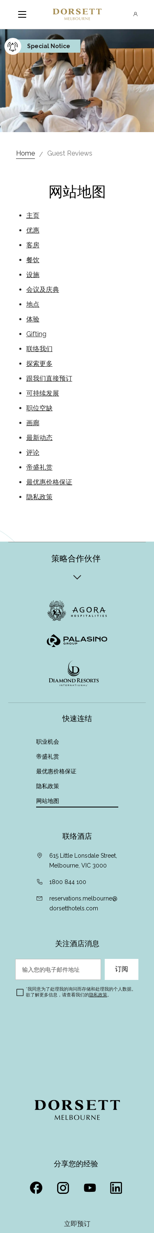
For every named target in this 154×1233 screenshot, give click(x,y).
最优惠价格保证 (49, 482)
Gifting (36, 334)
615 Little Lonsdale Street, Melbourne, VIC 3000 (83, 860)
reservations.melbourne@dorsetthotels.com (83, 903)
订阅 (121, 969)
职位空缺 (39, 408)
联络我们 (39, 349)
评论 (32, 452)
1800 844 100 (67, 882)
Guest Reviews (69, 153)
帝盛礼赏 (39, 467)
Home (25, 153)
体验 (32, 319)
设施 (32, 275)
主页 (32, 215)
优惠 (32, 230)
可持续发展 (42, 393)
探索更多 (39, 364)
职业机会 (47, 741)
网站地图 (48, 801)
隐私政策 (39, 497)
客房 (32, 245)
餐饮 (32, 260)
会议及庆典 (42, 289)
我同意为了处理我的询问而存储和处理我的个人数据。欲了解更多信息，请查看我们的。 (81, 992)
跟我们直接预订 (49, 378)
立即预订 (77, 1224)
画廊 (32, 423)
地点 (32, 304)
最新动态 (39, 438)
